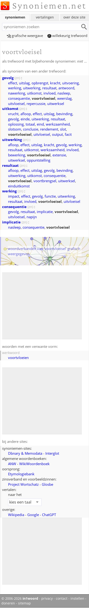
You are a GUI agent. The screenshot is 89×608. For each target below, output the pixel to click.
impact (13, 196)
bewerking (16, 155)
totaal (30, 124)
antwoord (66, 88)
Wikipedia (16, 514)
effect (12, 83)
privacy (47, 598)
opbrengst (40, 83)
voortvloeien (18, 357)
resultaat (49, 88)
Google (33, 514)
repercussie (36, 103)
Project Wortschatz (23, 484)
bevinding (64, 113)
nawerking (16, 93)
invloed (49, 93)
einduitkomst (19, 186)
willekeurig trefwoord (67, 35)
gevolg (8, 77)
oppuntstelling (38, 160)
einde (25, 119)
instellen (77, 598)
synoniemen (15, 17)
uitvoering (70, 83)
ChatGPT (49, 514)
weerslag (64, 98)
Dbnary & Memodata (25, 453)
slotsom (14, 129)
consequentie (19, 98)
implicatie (45, 211)
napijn (32, 216)
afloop (25, 113)
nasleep (63, 93)
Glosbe (47, 484)
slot (63, 129)
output (57, 134)
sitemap (24, 603)
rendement (49, 129)
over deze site (74, 17)
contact (61, 598)
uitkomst (34, 93)
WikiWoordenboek (34, 463)
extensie (59, 155)
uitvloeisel (16, 103)
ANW (12, 463)
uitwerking (31, 88)
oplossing (16, 124)
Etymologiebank (21, 474)
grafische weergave (25, 35)
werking (14, 88)
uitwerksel (55, 103)
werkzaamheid (58, 124)
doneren (8, 603)
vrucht (13, 113)
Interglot (52, 453)
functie (50, 196)
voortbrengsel (44, 180)
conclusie (30, 129)
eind (40, 124)
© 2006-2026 (19, 598)
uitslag (24, 83)
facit (68, 134)
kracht (55, 83)
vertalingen (45, 17)
